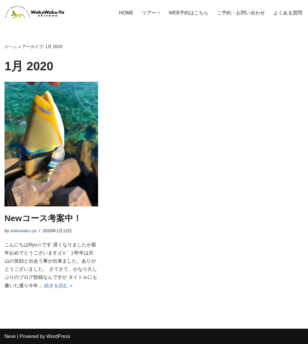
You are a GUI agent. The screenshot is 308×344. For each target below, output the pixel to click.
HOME (126, 12)
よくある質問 (287, 12)
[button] (159, 12)
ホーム (11, 46)
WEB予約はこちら (188, 12)
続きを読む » (58, 285)
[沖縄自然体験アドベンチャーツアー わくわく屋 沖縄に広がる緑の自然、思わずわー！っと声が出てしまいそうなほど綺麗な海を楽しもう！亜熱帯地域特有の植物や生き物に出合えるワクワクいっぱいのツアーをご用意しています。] (35, 12)
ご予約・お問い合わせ (241, 12)
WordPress (58, 336)
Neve (10, 336)
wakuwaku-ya (23, 230)
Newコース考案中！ (43, 218)
